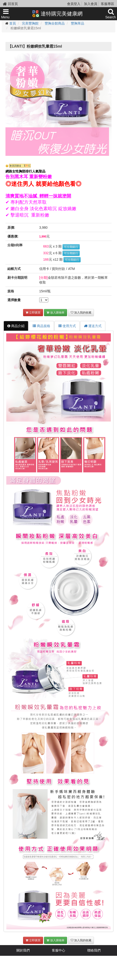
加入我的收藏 (81, 312)
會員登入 (73, 4)
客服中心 (58, 950)
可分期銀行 (71, 246)
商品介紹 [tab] (15, 326)
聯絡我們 (94, 950)
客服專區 (107, 4)
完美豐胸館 (30, 23)
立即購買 (33, 312)
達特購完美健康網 (57, 13)
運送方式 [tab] (93, 326)
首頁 (12, 23)
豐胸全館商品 (55, 23)
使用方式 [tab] (67, 326)
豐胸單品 (77, 23)
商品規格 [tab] (41, 326)
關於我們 (23, 950)
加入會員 (90, 4)
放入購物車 (55, 312)
